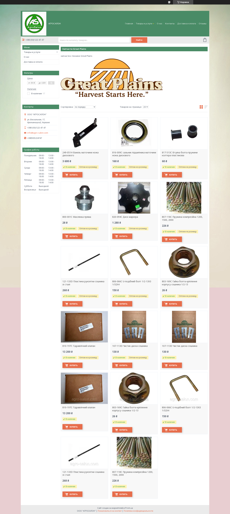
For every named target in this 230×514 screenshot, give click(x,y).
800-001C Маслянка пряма (76, 216)
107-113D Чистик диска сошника (130, 346)
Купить (74, 174)
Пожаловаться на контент (110, 511)
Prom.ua (129, 508)
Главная (129, 23)
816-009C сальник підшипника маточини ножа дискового (134, 154)
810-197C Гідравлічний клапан (78, 346)
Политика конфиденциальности (138, 511)
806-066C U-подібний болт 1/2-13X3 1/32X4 (131, 283)
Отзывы (202, 23)
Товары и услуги (144, 23)
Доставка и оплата (186, 23)
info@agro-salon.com (37, 132)
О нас (159, 23)
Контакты (170, 23)
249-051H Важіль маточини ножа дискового (80, 154)
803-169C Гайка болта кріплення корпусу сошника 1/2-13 (179, 283)
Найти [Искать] (139, 40)
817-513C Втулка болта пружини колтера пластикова (180, 154)
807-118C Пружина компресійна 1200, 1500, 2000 (182, 218)
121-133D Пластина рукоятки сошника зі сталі (83, 283)
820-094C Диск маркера (125, 216)
